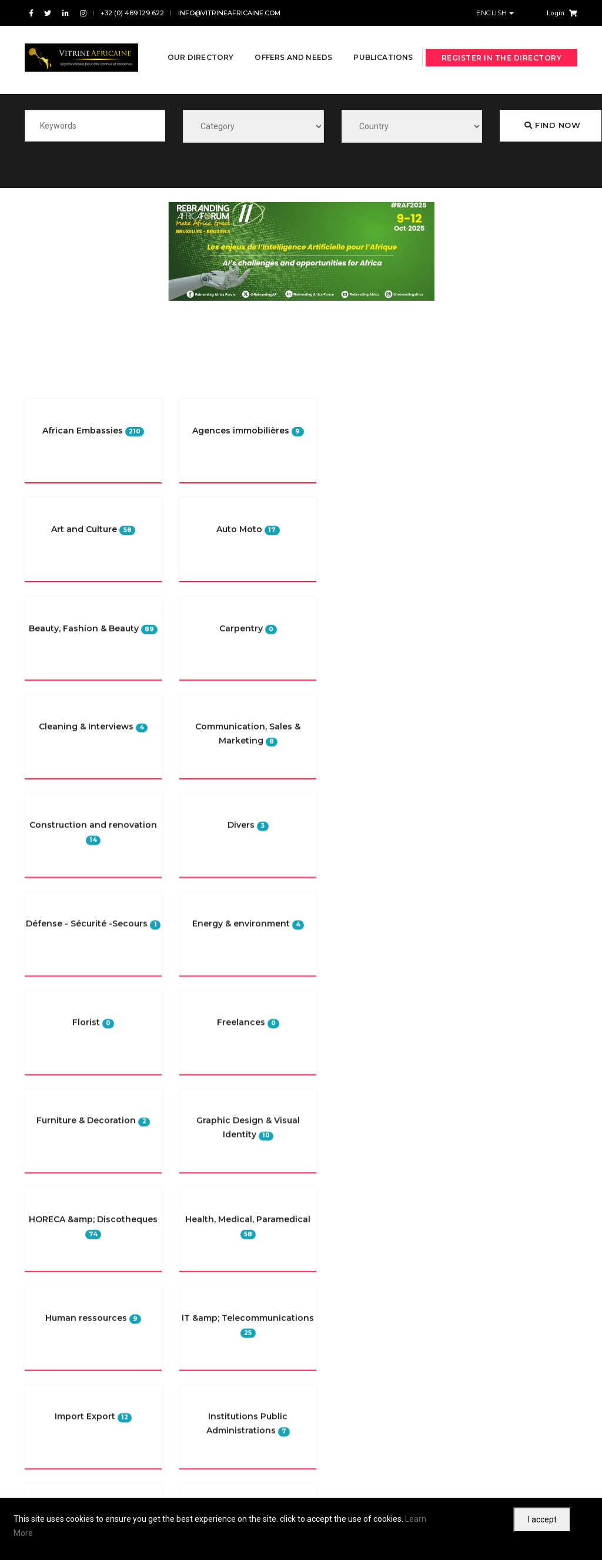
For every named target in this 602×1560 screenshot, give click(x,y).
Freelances (471, 580)
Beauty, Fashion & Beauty (494, 537)
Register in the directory (502, 63)
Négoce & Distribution (488, 515)
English (492, 13)
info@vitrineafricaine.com (229, 13)
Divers (463, 450)
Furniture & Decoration (489, 602)
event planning (476, 624)
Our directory (199, 42)
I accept (542, 1519)
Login (555, 13)
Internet (465, 558)
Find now (552, 128)
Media (463, 493)
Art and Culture (477, 472)
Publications (196, 84)
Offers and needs (292, 42)
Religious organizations (491, 428)
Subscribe (441, 1423)
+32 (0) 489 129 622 (132, 13)
